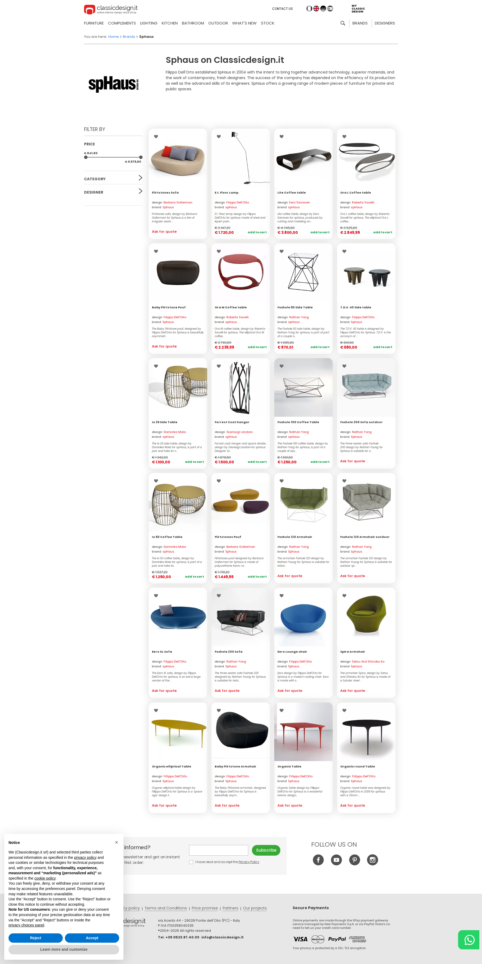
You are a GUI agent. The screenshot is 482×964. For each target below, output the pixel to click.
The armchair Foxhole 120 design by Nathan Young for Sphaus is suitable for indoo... (303, 562)
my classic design (358, 8)
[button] (116, 842)
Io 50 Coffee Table (167, 537)
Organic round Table (357, 766)
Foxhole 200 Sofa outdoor (361, 422)
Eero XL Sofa (162, 652)
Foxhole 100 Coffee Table (298, 422)
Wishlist (157, 136)
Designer (93, 192)
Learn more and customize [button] (63, 949)
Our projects (255, 908)
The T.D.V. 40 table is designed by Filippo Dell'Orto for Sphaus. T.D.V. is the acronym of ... (365, 332)
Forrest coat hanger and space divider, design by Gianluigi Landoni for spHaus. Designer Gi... (241, 447)
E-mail (218, 850)
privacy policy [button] (85, 857)
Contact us (282, 8)
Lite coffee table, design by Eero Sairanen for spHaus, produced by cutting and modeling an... (300, 217)
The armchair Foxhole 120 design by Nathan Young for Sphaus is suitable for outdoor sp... (366, 562)
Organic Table (289, 766)
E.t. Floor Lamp (226, 192)
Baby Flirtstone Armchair (235, 766)
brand (163, 207)
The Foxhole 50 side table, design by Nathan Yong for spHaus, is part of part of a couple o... (303, 332)
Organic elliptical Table (171, 766)
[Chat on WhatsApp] (468, 939)
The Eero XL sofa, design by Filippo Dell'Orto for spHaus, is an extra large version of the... (176, 677)
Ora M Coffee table (231, 307)
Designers (385, 23)
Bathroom (193, 23)
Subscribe (266, 850)
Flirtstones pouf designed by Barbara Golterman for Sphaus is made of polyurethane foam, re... (239, 562)
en (316, 8)
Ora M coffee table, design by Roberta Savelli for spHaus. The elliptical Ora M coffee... (240, 332)
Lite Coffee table (291, 192)
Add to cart (257, 232)
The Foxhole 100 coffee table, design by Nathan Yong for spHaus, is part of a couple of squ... (302, 447)
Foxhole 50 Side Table (295, 307)
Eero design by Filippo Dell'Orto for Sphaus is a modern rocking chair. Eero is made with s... (303, 677)
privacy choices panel (26, 925)
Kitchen (170, 23)
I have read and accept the (224, 862)
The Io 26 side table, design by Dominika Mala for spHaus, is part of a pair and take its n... (177, 447)
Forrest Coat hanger (232, 422)
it (309, 8)
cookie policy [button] (44, 878)
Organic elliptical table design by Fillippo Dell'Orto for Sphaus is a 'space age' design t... (177, 791)
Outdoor (218, 23)
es (330, 8)
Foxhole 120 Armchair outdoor (365, 537)
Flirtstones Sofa (165, 192)
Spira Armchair (352, 652)
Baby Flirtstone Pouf (169, 307)
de (323, 8)
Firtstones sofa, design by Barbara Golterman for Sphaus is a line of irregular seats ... (174, 217)
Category (95, 179)
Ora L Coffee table (355, 192)
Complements (122, 23)
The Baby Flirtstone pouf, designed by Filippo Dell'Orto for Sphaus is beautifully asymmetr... (178, 332)
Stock (268, 23)
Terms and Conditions (166, 908)
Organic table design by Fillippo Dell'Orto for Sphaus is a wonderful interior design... (300, 791)
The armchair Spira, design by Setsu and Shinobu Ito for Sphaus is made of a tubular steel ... (365, 677)
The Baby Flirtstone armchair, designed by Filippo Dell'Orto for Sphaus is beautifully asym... (240, 791)
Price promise (205, 908)
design (172, 202)
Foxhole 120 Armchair (294, 537)
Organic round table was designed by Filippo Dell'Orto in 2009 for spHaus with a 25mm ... (365, 791)
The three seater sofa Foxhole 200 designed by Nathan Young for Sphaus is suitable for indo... (240, 677)
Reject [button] (35, 938)
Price (89, 144)
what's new (244, 23)
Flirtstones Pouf (228, 537)
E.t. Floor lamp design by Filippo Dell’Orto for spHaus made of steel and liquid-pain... (240, 217)
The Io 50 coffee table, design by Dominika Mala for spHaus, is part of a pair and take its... (177, 562)
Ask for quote (164, 231)
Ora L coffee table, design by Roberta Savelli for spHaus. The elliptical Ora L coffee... (364, 217)
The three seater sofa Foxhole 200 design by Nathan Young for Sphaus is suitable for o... (361, 447)
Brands (360, 23)
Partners (230, 908)
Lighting (148, 23)
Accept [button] (92, 938)
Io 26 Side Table (164, 422)
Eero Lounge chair (292, 652)
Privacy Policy (249, 862)
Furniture (94, 23)
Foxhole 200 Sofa (229, 652)
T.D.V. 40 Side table (355, 307)
